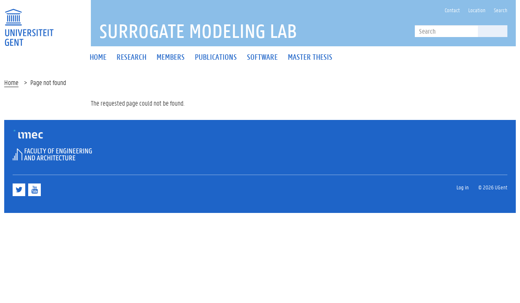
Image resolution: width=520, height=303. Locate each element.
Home (11, 82)
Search (500, 9)
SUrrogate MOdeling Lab (198, 31)
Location (477, 9)
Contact (452, 9)
